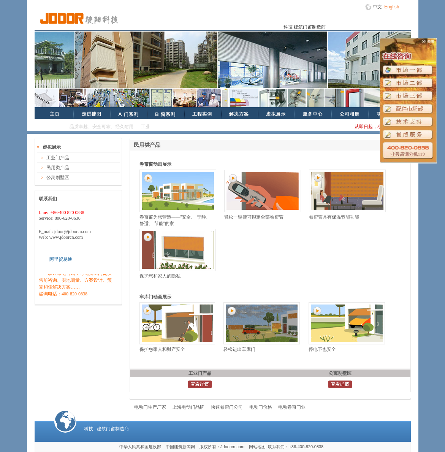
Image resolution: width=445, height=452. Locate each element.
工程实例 (202, 114)
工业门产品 (57, 157)
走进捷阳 (91, 114)
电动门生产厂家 (150, 407)
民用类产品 (57, 167)
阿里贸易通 (60, 259)
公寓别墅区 (57, 177)
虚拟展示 (276, 114)
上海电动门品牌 (188, 407)
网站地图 (257, 446)
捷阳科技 (79, 18)
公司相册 (349, 114)
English (391, 7)
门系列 (128, 114)
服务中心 (313, 114)
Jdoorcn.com (232, 446)
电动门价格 (260, 407)
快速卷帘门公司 (227, 407)
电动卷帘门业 (292, 407)
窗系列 (165, 114)
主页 (55, 114)
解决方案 (239, 114)
